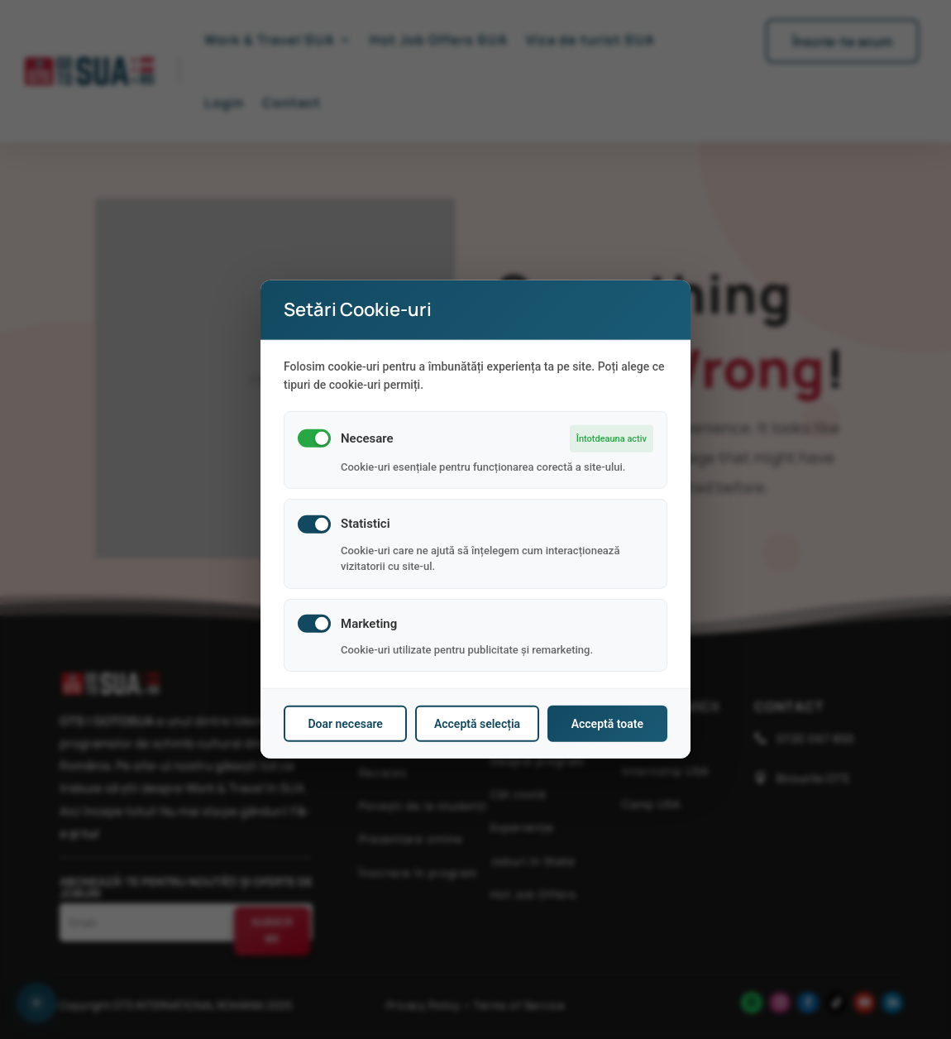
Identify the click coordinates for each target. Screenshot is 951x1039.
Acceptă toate (607, 723)
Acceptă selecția (477, 723)
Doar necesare (345, 723)
